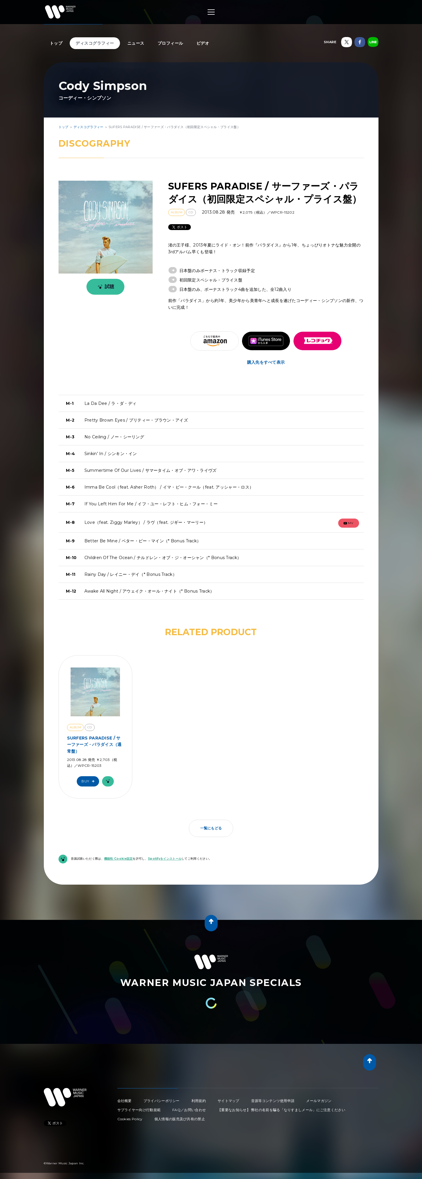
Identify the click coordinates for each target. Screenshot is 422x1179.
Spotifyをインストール (164, 859)
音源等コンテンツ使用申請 (273, 1101)
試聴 (105, 286)
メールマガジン (318, 1101)
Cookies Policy (130, 1119)
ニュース (135, 43)
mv (348, 523)
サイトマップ (228, 1101)
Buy (89, 781)
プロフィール (170, 43)
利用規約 (198, 1101)
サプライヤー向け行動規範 (139, 1110)
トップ (56, 43)
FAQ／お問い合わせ (189, 1110)
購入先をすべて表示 (266, 362)
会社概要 (124, 1101)
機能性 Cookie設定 (118, 859)
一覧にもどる (211, 828)
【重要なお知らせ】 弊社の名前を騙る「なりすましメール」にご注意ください (281, 1110)
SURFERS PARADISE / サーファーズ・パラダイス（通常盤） (94, 744)
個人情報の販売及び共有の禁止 (179, 1119)
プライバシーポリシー (162, 1101)
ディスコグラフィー (95, 43)
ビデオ (202, 43)
